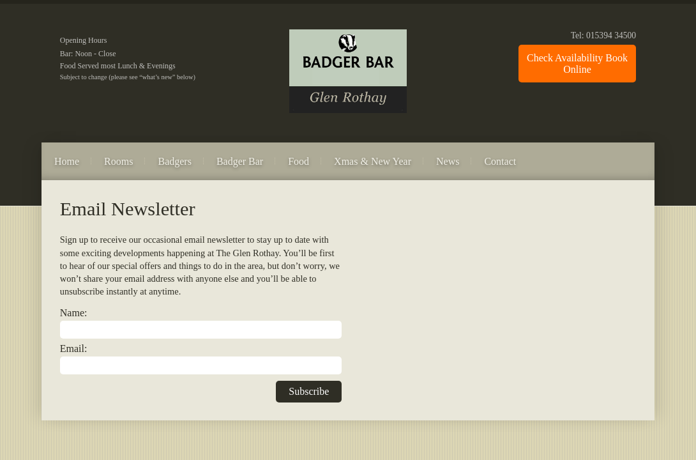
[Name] (201, 330)
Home (66, 161)
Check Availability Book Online (577, 63)
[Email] (201, 365)
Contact (500, 161)
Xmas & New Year (372, 161)
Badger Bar (239, 161)
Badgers (174, 161)
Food (298, 161)
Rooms (118, 161)
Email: (73, 348)
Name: (73, 312)
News (447, 161)
